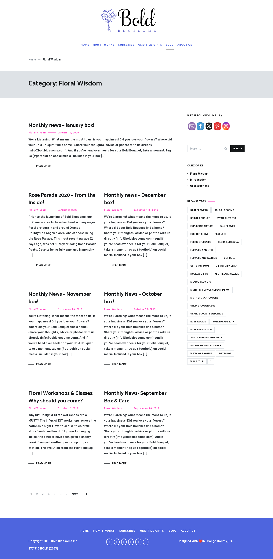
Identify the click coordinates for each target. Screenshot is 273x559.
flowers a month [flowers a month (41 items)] (201, 250)
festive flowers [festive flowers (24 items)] (200, 242)
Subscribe (126, 44)
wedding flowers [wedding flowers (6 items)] (201, 353)
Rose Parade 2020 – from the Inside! (62, 199)
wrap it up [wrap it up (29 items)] (197, 361)
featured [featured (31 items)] (220, 234)
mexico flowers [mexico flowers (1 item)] (200, 282)
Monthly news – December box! (135, 199)
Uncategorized (199, 185)
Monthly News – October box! (133, 298)
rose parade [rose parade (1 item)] (198, 321)
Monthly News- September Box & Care (135, 397)
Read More (43, 166)
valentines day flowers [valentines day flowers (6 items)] (205, 345)
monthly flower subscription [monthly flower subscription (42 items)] (210, 290)
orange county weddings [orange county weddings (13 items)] (206, 313)
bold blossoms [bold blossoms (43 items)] (224, 210)
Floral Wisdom (37, 132)
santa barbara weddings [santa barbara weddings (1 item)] (206, 337)
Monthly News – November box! (59, 298)
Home (85, 44)
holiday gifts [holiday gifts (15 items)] (199, 274)
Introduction (198, 179)
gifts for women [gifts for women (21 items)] (226, 266)
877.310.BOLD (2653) (43, 548)
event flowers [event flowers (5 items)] (226, 218)
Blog (170, 44)
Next (75, 493)
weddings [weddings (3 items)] (225, 353)
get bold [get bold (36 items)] (229, 258)
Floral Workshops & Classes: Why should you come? (60, 397)
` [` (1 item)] (210, 361)
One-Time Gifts (150, 44)
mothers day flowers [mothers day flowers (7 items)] (204, 297)
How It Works (103, 44)
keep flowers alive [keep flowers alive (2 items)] (227, 274)
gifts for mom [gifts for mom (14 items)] (199, 266)
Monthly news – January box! (61, 125)
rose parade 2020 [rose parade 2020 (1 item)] (201, 329)
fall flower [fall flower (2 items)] (227, 226)
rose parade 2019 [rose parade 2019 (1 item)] (223, 321)
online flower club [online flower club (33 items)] (202, 305)
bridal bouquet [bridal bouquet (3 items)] (200, 218)
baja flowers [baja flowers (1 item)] (199, 210)
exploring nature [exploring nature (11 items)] (201, 226)
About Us (184, 44)
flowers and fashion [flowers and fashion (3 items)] (203, 258)
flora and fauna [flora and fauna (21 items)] (228, 242)
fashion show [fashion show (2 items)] (199, 234)
